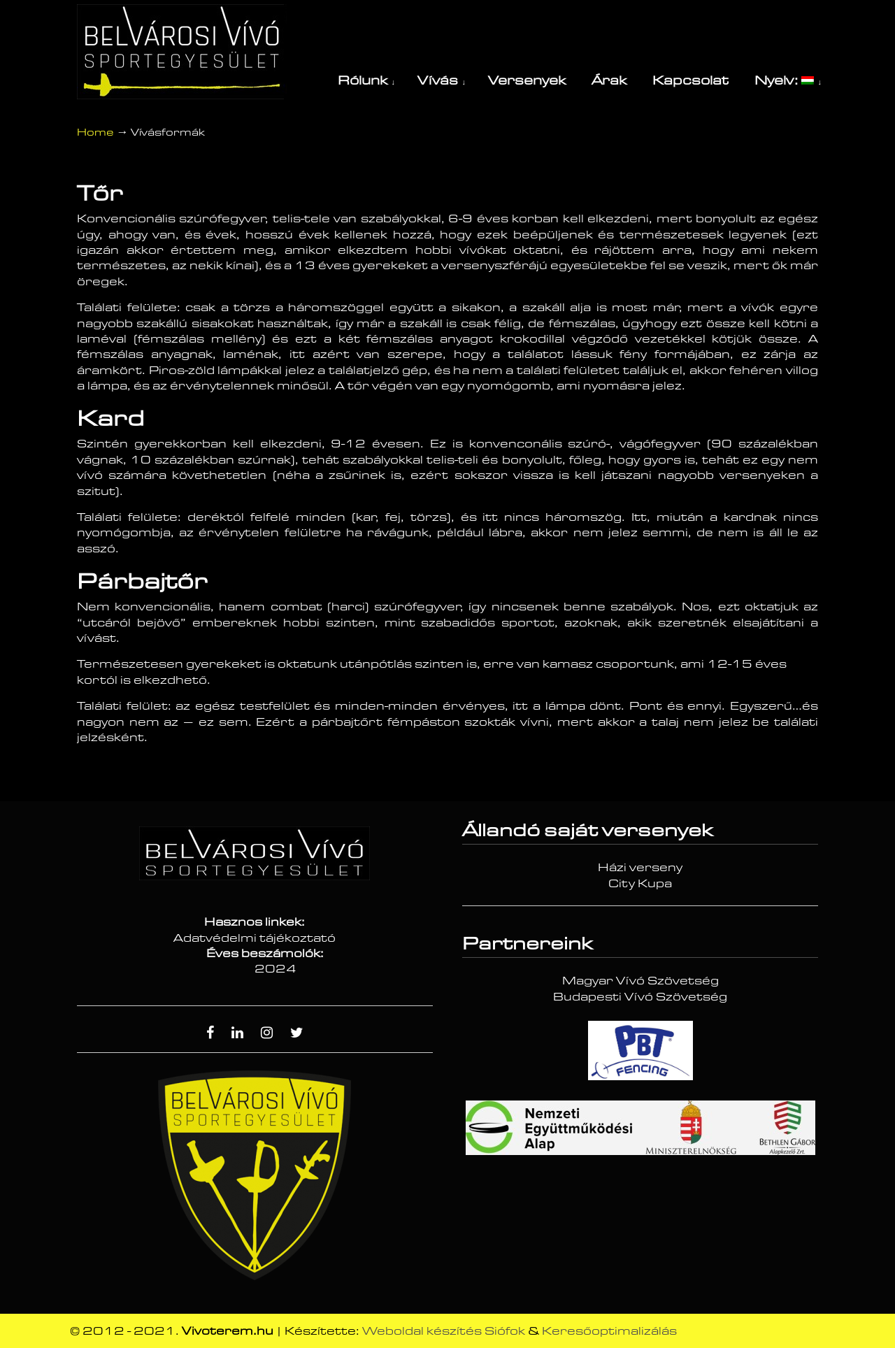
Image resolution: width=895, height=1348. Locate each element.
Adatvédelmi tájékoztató (254, 938)
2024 (275, 969)
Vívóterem (182, 51)
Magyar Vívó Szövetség (640, 981)
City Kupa (640, 883)
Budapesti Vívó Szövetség (640, 997)
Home (95, 132)
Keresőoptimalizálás (609, 1331)
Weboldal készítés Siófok (443, 1331)
